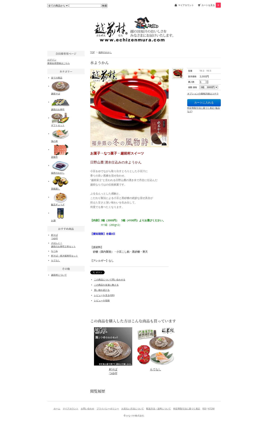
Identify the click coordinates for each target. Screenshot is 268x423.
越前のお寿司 (58, 109)
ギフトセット (58, 125)
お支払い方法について (132, 408)
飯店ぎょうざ (58, 204)
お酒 (53, 220)
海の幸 (54, 141)
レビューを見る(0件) (104, 295)
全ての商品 (56, 77)
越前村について (59, 275)
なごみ (54, 251)
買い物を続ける (102, 290)
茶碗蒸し (55, 188)
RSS (204, 408)
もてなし (155, 369)
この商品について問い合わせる (109, 279)
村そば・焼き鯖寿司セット (64, 255)
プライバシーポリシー (108, 408)
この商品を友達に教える (106, 284)
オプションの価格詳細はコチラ (203, 93)
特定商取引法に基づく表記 (186, 408)
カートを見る (211, 5)
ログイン (51, 59)
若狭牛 (54, 157)
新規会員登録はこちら (58, 63)
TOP (92, 52)
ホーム (57, 408)
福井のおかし (105, 52)
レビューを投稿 (102, 300)
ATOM (211, 408)
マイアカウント (186, 5)
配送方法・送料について (158, 408)
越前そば (55, 93)
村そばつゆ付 (113, 371)
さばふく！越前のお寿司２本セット (63, 244)
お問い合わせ (87, 408)
